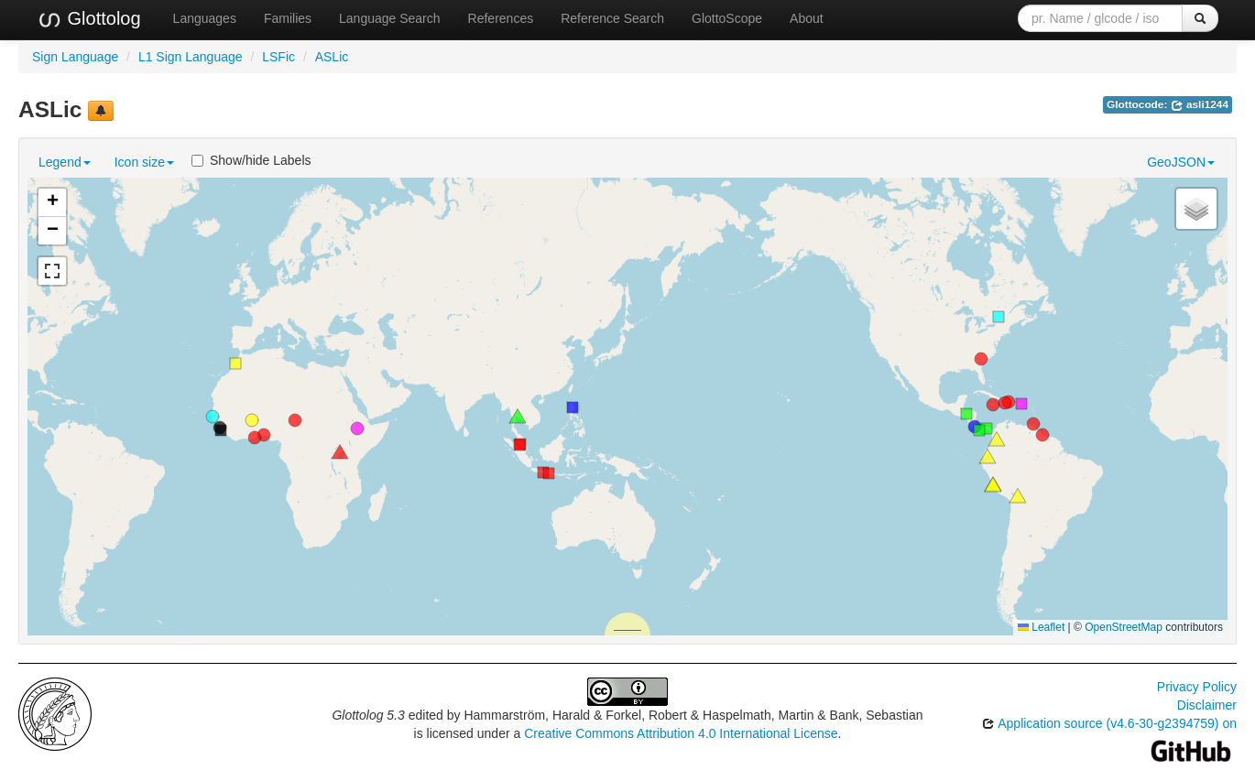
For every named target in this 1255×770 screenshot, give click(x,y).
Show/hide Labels (251, 160)
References (501, 18)
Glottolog (89, 19)
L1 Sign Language (190, 56)
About (807, 18)
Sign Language (75, 56)
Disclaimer (1207, 705)
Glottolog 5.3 (368, 715)
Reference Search (612, 18)
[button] (519, 445)
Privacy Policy (1197, 686)
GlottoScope (727, 18)
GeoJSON (1181, 162)
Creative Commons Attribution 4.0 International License (680, 733)
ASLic (332, 56)
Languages (204, 18)
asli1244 (1199, 104)
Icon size (144, 162)
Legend (64, 162)
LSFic (278, 56)
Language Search (390, 18)
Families (287, 18)
